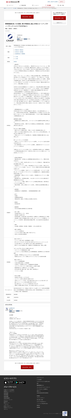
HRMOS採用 (6, 393)
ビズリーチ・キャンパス (8, 399)
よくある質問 (39, 379)
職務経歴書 (23, 5)
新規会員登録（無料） (27, 16)
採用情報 (38, 407)
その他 (16, 56)
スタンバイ (6, 409)
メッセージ (36, 5)
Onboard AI (6, 401)
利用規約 (38, 395)
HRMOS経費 (6, 396)
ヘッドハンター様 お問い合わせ (42, 403)
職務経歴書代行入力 (40, 385)
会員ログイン (59, 22)
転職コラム (39, 391)
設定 (37, 383)
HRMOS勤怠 (6, 394)
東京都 (15, 61)
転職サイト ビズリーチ (8, 8)
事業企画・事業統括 (19, 49)
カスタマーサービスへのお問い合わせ (43, 381)
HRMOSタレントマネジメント (9, 391)
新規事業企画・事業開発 (20, 53)
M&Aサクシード (6, 402)
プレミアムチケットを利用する (42, 389)
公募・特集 (61, 5)
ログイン (62, 1)
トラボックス (6, 404)
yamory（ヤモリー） (7, 406)
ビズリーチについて (40, 377)
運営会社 (38, 405)
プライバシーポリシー (40, 397)
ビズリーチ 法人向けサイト (41, 401)
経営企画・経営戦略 (19, 51)
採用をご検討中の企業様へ (53, 1)
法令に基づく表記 (40, 399)
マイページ (11, 5)
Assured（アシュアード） (8, 407)
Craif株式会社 (12, 308)
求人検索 (49, 5)
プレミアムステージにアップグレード (43, 387)
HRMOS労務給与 (7, 398)
